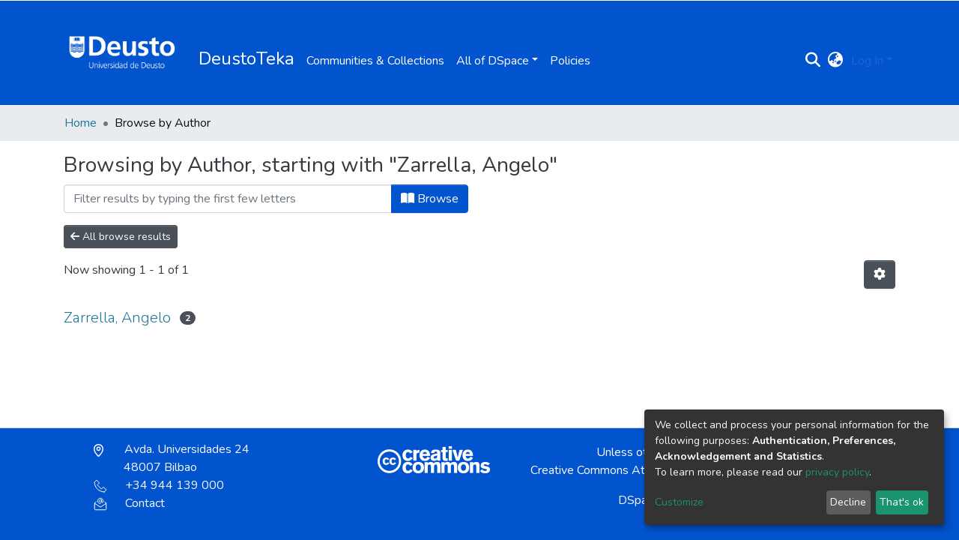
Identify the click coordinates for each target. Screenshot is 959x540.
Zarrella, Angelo (117, 318)
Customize (679, 502)
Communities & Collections (375, 60)
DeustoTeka (246, 58)
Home (80, 123)
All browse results (120, 237)
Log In (867, 60)
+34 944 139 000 (159, 485)
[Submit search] (813, 60)
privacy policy (837, 472)
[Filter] (228, 198)
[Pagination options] (879, 274)
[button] (835, 61)
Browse (430, 198)
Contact (129, 503)
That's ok (902, 502)
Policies (570, 60)
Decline (848, 502)
